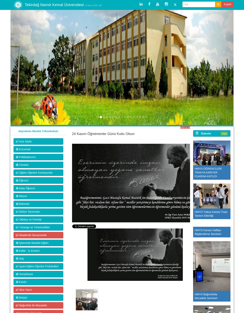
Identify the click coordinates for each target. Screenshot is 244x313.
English (227, 4)
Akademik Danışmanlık (31, 235)
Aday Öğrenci (25, 188)
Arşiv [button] (224, 133)
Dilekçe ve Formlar (29, 219)
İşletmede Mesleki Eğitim (32, 242)
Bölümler (23, 203)
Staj (20, 258)
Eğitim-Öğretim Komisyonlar (34, 172)
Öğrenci (22, 180)
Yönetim (22, 164)
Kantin (21, 281)
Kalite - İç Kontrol (27, 250)
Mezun (21, 196)
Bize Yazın (24, 289)
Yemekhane (24, 274)
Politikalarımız (26, 157)
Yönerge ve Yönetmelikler (33, 227)
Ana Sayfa (24, 141)
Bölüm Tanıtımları (28, 211)
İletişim (21, 297)
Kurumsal (23, 149)
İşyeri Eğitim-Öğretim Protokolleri (37, 266)
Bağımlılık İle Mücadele (31, 305)
